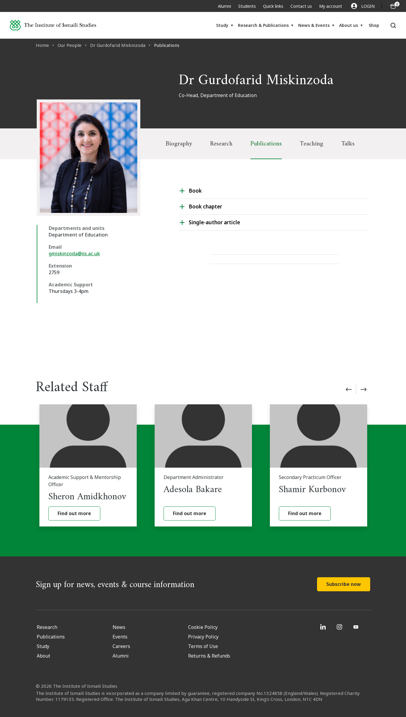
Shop (374, 25)
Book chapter (205, 206)
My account (330, 6)
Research (221, 143)
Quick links (273, 6)
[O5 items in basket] (393, 6)
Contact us (301, 6)
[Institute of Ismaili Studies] (53, 25)
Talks (348, 143)
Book (195, 190)
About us (348, 25)
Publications (266, 143)
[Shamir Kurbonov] (318, 465)
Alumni (224, 6)
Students (247, 6)
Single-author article (214, 222)
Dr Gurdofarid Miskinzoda (117, 45)
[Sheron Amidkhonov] (88, 465)
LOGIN (363, 6)
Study (222, 25)
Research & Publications (263, 25)
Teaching (311, 143)
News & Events (314, 25)
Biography (179, 143)
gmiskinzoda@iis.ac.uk (74, 253)
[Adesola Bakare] (203, 465)
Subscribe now (343, 584)
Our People (69, 45)
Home (42, 45)
